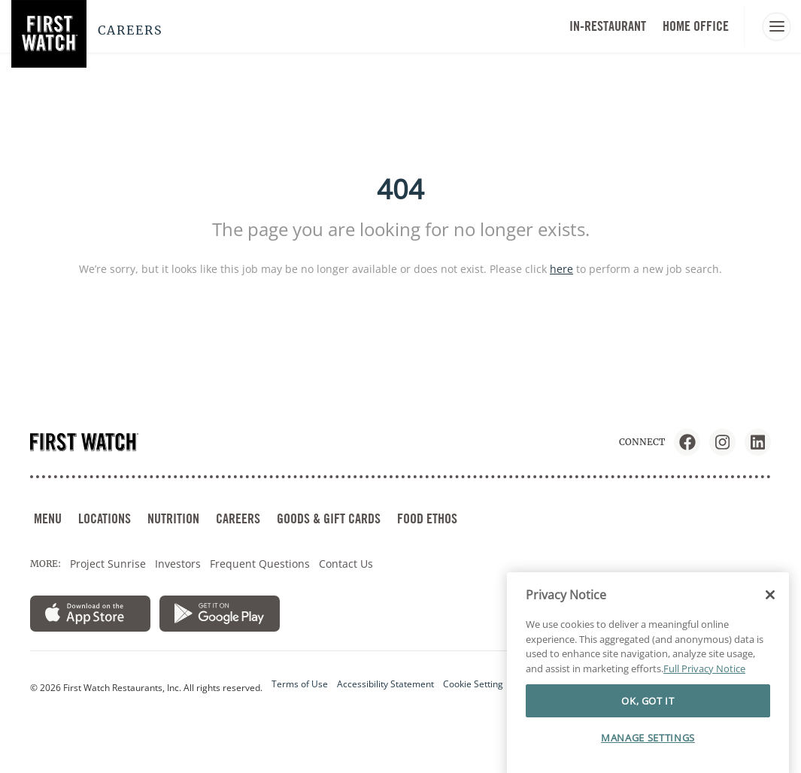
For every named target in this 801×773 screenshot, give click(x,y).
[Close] (770, 609)
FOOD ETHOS (427, 518)
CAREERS (238, 518)
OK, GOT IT (648, 714)
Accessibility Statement (385, 684)
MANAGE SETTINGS (648, 752)
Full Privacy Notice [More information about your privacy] (704, 683)
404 (400, 189)
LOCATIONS (104, 518)
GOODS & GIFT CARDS (329, 518)
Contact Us (346, 563)
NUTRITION (173, 518)
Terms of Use (300, 684)
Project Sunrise (108, 563)
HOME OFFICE (696, 26)
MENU (48, 518)
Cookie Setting (473, 684)
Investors (178, 563)
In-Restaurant (607, 26)
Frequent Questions (260, 563)
